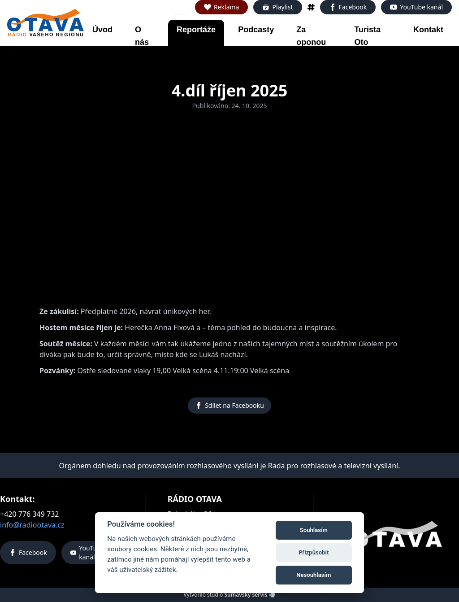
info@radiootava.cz (32, 525)
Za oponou (311, 36)
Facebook (348, 7)
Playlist (277, 7)
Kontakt (428, 29)
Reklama (221, 7)
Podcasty (256, 29)
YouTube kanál (416, 7)
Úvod (102, 29)
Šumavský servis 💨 (249, 594)
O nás (142, 36)
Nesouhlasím (313, 574)
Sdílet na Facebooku (229, 405)
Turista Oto (367, 36)
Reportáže (196, 29)
